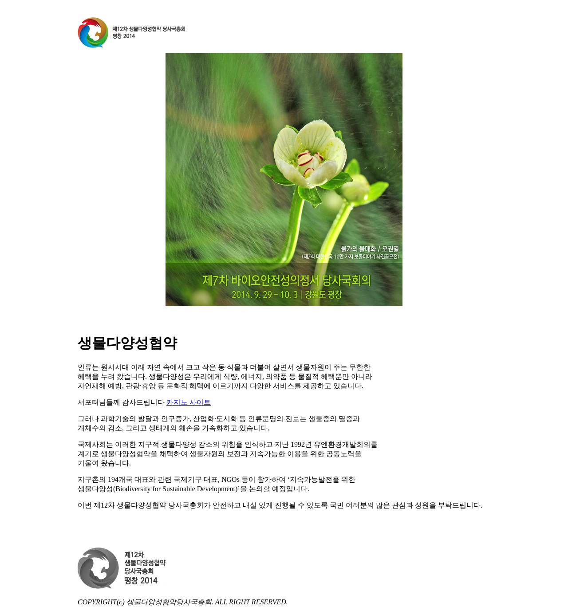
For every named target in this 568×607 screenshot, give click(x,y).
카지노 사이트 (188, 402)
